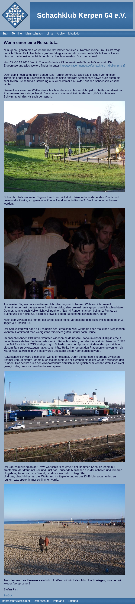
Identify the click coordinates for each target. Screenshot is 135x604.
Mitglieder (74, 33)
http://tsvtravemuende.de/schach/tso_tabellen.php (91, 65)
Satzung (73, 600)
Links (50, 33)
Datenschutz (41, 600)
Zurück (8, 595)
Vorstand (58, 600)
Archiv (61, 33)
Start (5, 33)
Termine (17, 33)
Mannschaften (34, 33)
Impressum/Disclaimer (16, 600)
